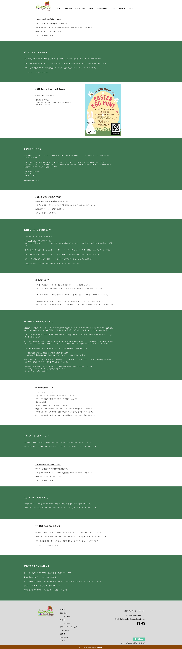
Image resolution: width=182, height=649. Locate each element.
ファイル (47, 31)
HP (66, 63)
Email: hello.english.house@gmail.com (129, 619)
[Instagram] (143, 623)
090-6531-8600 (135, 616)
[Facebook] (138, 623)
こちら (86, 301)
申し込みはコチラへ (42, 104)
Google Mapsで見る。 (32, 180)
